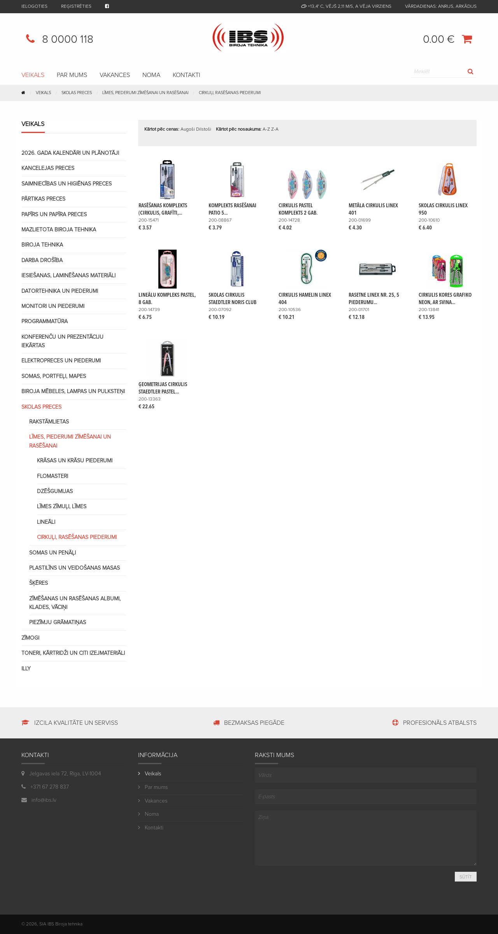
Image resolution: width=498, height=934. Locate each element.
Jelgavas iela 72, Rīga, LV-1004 (65, 774)
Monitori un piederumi (52, 306)
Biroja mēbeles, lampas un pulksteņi (73, 391)
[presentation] (305, 884)
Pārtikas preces (43, 199)
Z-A (275, 129)
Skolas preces (41, 407)
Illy (26, 669)
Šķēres (38, 583)
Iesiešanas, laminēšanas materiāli (68, 275)
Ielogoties (34, 6)
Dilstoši (203, 129)
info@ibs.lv (38, 800)
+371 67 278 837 (45, 787)
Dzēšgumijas (55, 491)
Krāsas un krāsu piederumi (74, 461)
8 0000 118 (57, 39)
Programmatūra (44, 321)
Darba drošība (42, 260)
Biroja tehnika (42, 245)
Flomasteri (52, 476)
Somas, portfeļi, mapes (53, 376)
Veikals (43, 93)
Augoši (188, 129)
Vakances (115, 75)
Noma (151, 75)
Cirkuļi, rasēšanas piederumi (230, 93)
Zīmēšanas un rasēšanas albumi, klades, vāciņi (75, 603)
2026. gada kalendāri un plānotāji (70, 153)
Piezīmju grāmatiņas (57, 622)
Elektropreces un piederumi (61, 361)
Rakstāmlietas (49, 422)
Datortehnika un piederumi (59, 291)
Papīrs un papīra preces (54, 214)
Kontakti (186, 75)
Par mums (72, 75)
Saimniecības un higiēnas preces (66, 184)
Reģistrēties (76, 6)
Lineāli (46, 522)
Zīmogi (30, 638)
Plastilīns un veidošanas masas (74, 568)
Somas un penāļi (52, 553)
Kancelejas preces (47, 168)
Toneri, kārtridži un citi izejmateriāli (73, 653)
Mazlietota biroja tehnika (58, 230)
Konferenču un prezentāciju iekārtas (62, 341)
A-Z (266, 129)
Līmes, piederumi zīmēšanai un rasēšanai (70, 441)
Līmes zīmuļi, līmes (61, 506)
